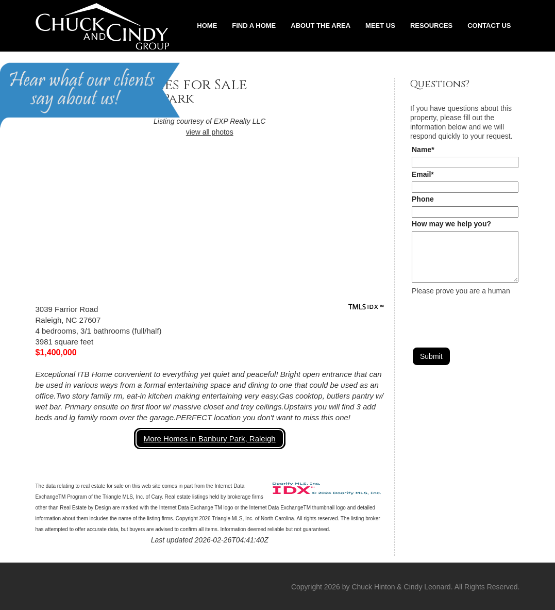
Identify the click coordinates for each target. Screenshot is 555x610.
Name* (423, 149)
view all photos (209, 132)
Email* (423, 174)
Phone (423, 199)
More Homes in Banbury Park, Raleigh (210, 438)
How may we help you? (451, 224)
